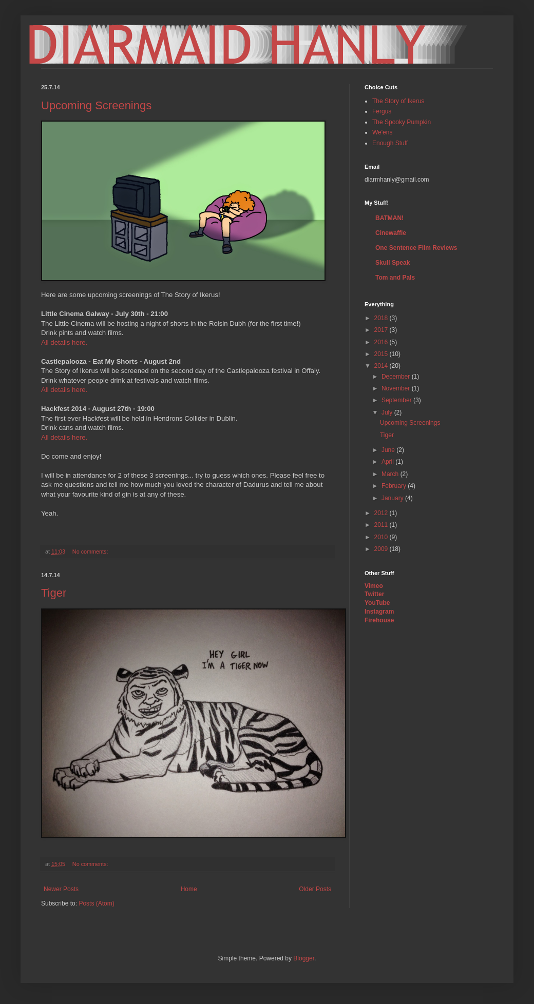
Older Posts (315, 889)
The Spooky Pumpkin (401, 122)
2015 (382, 354)
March (391, 474)
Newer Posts (61, 889)
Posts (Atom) (96, 903)
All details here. (64, 342)
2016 (382, 342)
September (397, 400)
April (388, 461)
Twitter (374, 594)
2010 (382, 537)
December (397, 376)
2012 (382, 513)
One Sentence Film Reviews (416, 247)
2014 (382, 365)
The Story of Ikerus (398, 101)
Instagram (379, 611)
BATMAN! (389, 218)
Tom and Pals (395, 277)
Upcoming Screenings (96, 105)
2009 (382, 549)
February (395, 485)
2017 (382, 329)
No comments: (91, 551)
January (393, 498)
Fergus (381, 111)
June (389, 450)
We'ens (382, 132)
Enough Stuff (390, 143)
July (388, 412)
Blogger (303, 958)
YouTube (377, 602)
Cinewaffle (390, 233)
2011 (382, 524)
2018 (382, 318)
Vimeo (374, 585)
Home (189, 889)
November (397, 388)
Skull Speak (392, 262)
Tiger (53, 592)
